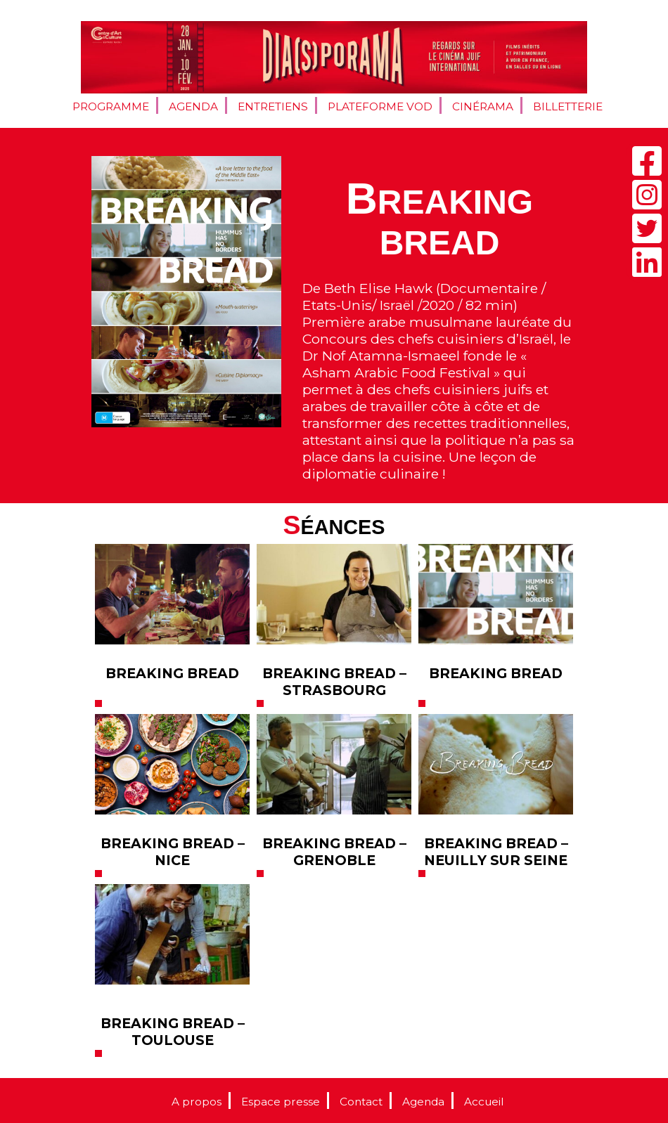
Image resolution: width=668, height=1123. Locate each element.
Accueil (483, 1101)
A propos (196, 1101)
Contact (361, 1101)
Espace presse (280, 1101)
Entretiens (273, 106)
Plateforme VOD (380, 106)
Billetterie (568, 106)
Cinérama (482, 106)
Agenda (193, 106)
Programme (110, 106)
